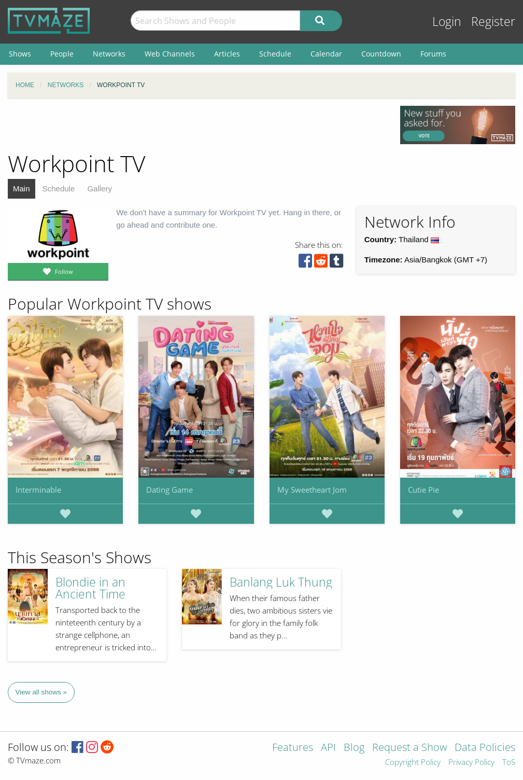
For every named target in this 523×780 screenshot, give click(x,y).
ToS (508, 762)
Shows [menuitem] (20, 54)
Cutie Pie (423, 489)
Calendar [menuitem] (326, 54)
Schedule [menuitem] (275, 54)
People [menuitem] (62, 54)
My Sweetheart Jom (312, 489)
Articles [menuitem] (227, 54)
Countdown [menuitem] (381, 54)
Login (446, 21)
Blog (354, 748)
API (328, 748)
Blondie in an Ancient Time (90, 588)
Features (292, 748)
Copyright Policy (413, 762)
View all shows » (41, 692)
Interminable (38, 489)
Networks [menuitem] (109, 54)
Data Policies (485, 748)
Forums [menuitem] (433, 54)
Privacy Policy (471, 762)
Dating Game (169, 489)
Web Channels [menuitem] (170, 54)
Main (21, 188)
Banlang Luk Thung (281, 582)
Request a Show (409, 748)
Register (493, 21)
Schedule (59, 188)
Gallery (99, 188)
